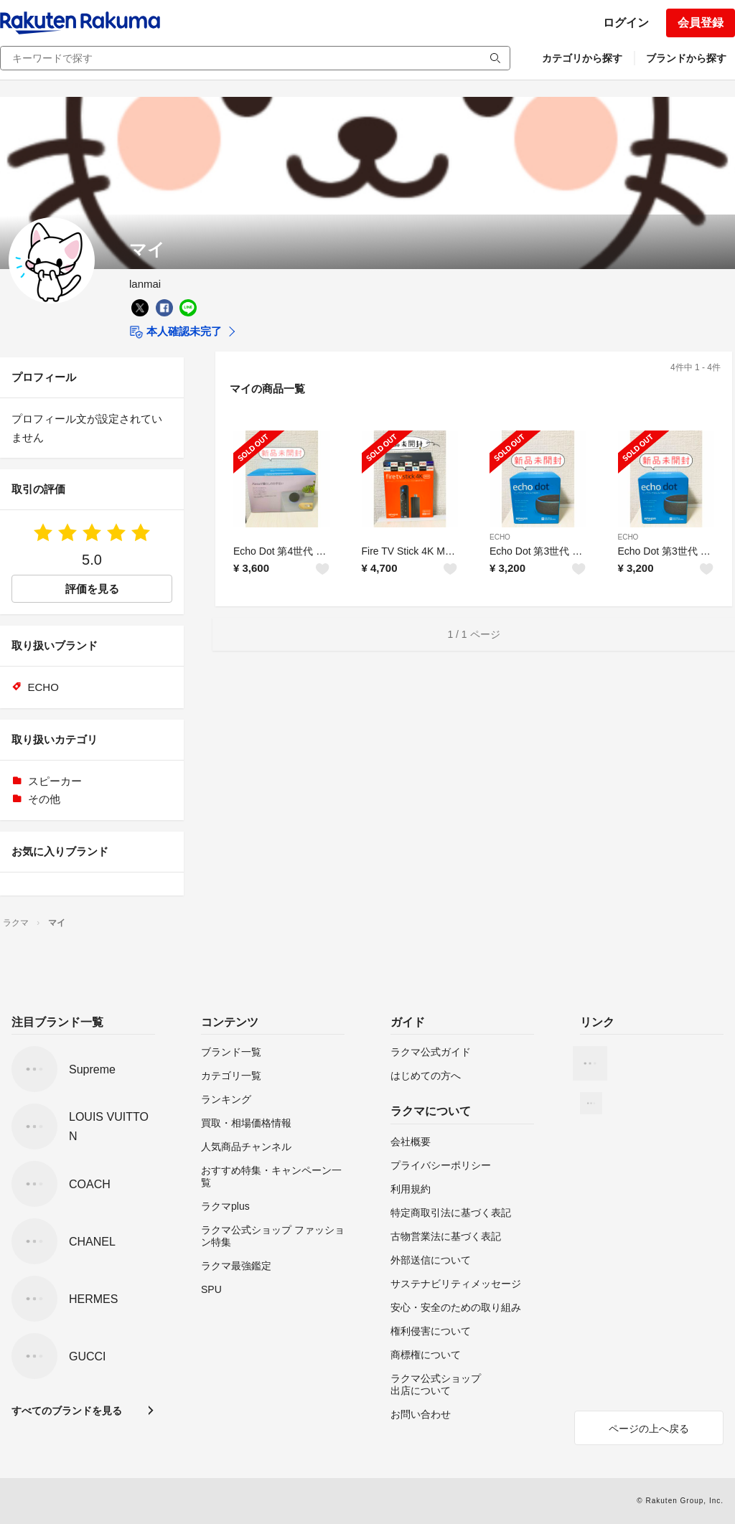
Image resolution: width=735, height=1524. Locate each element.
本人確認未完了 (175, 332)
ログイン (626, 23)
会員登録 (701, 23)
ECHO (500, 537)
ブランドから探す (686, 58)
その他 (44, 799)
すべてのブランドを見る (66, 1410)
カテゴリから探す (582, 58)
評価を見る (92, 589)
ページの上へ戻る (649, 1428)
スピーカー (55, 781)
